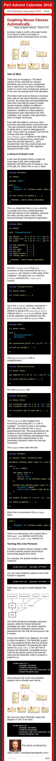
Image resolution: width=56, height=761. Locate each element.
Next (47, 755)
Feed (46, 11)
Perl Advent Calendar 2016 (28, 5)
